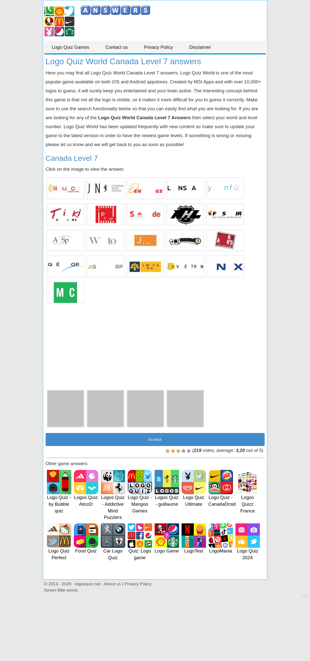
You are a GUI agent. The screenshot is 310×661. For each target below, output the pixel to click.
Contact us (116, 47)
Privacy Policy (158, 47)
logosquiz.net (88, 583)
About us (112, 583)
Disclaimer (200, 47)
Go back (154, 439)
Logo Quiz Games (70, 47)
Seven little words (61, 590)
